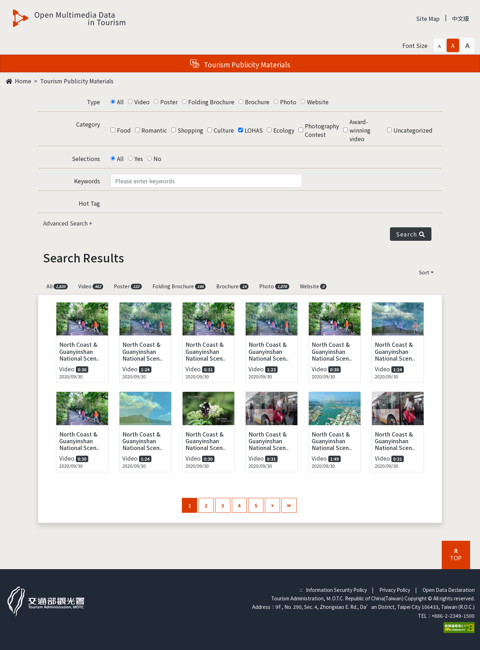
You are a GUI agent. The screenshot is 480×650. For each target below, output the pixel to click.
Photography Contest (322, 130)
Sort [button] (424, 272)
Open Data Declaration (449, 589)
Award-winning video (360, 130)
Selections (86, 158)
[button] (439, 45)
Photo (288, 102)
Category (88, 124)
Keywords (87, 181)
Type (93, 102)
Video (142, 102)
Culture (224, 130)
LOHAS (254, 130)
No (157, 158)
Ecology (283, 130)
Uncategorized (413, 130)
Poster (169, 102)
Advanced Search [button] (66, 223)
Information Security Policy (336, 589)
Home (18, 81)
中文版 (460, 18)
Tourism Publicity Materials (76, 81)
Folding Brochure (211, 102)
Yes (138, 158)
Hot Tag (89, 203)
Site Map (428, 18)
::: (301, 589)
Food (124, 130)
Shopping (190, 130)
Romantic (154, 130)
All (120, 102)
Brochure (257, 102)
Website (318, 102)
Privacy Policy (394, 589)
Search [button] (410, 234)
